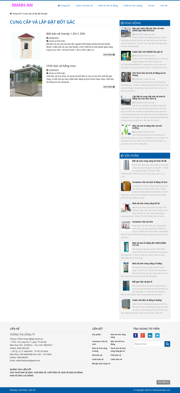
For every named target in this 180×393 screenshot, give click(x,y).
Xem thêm (109, 55)
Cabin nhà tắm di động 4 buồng (147, 300)
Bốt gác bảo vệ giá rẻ (142, 282)
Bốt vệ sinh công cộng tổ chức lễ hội (149, 161)
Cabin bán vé (116, 359)
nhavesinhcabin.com (161, 390)
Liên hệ (163, 5)
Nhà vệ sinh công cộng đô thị (146, 203)
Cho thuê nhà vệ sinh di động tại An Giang (149, 74)
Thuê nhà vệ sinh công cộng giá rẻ (118, 349)
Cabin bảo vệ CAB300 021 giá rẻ (147, 52)
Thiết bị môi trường (132, 5)
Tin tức (151, 5)
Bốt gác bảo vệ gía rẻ (101, 363)
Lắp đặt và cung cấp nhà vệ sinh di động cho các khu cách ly (148, 97)
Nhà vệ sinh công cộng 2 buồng (147, 263)
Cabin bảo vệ (98, 359)
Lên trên (163, 382)
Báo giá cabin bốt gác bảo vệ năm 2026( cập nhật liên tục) (148, 29)
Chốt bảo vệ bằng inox (61, 66)
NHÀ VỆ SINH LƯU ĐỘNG (21, 375)
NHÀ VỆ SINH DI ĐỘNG (72, 372)
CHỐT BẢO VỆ (53, 372)
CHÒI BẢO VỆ (40, 372)
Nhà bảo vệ (97, 355)
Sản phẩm (96, 334)
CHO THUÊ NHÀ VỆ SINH (21, 372)
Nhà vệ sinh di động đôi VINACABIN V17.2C (149, 244)
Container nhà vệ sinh (142, 222)
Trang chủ (64, 5)
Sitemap (13, 390)
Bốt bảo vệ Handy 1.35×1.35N (65, 34)
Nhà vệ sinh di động (108, 5)
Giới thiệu (23, 390)
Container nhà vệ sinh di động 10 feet (149, 182)
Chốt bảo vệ (116, 355)
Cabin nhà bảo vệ (84, 5)
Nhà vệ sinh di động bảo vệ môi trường (147, 127)
